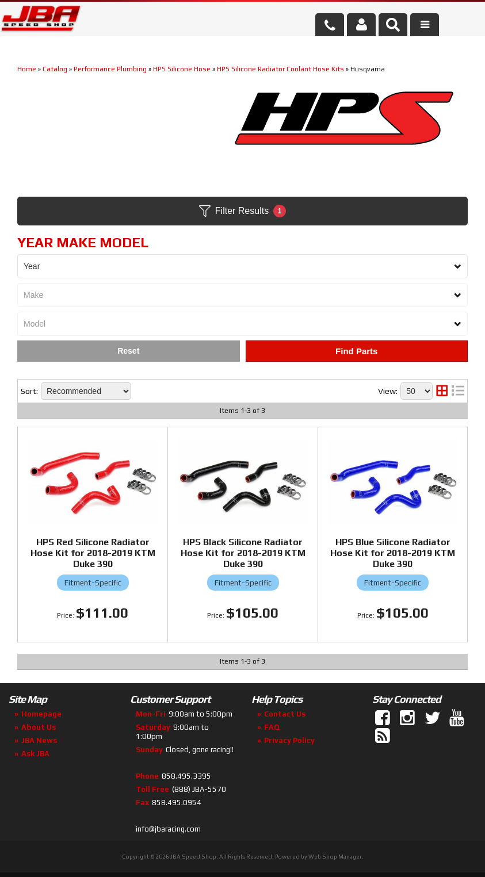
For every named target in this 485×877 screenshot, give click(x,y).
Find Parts (356, 351)
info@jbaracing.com (168, 829)
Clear (128, 351)
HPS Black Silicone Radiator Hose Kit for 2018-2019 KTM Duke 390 (243, 553)
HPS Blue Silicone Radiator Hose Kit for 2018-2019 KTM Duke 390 (392, 553)
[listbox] (242, 266)
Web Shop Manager (335, 856)
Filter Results (242, 211)
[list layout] (458, 391)
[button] (393, 24)
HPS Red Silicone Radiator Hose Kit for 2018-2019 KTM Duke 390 (92, 553)
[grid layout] (442, 391)
